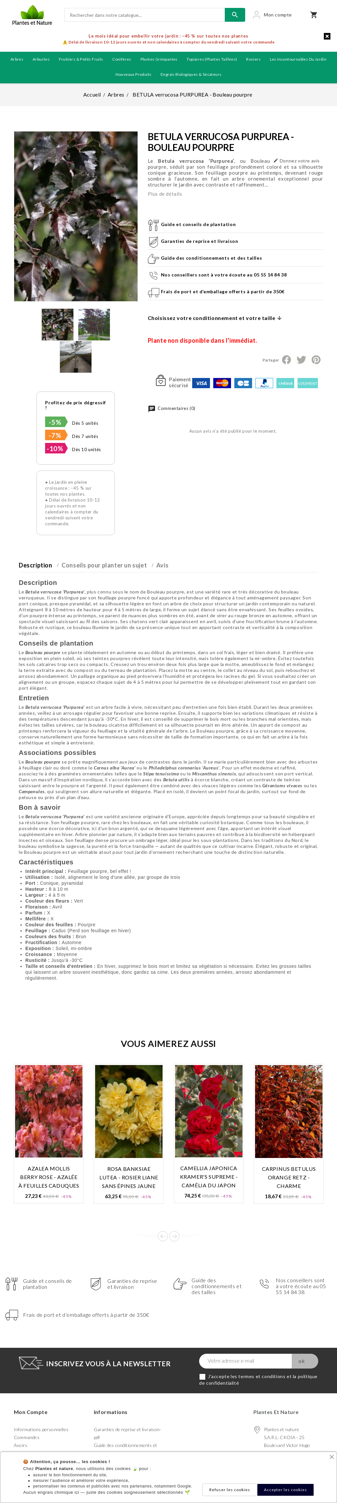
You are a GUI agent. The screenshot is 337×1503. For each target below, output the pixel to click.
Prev (163, 1236)
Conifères (121, 59)
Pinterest (316, 359)
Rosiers (253, 59)
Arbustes (41, 59)
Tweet (301, 359)
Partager (286, 359)
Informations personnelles (41, 1429)
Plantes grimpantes (159, 59)
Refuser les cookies (229, 1489)
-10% (55, 448)
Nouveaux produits (134, 74)
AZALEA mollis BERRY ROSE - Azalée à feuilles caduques (48, 1177)
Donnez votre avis (296, 160)
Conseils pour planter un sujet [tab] (104, 565)
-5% (55, 422)
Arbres (17, 59)
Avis (162, 565)
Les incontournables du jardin (298, 59)
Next (174, 1236)
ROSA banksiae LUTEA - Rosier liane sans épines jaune (128, 1177)
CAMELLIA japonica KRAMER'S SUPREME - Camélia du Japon (209, 1176)
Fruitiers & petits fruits (81, 59)
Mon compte (30, 1412)
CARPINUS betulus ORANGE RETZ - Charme (289, 1177)
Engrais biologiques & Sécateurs (191, 74)
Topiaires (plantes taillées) (212, 59)
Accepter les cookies (285, 1489)
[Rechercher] (145, 15)
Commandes (26, 1437)
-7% (55, 435)
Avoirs (20, 1445)
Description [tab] (35, 565)
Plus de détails (165, 194)
